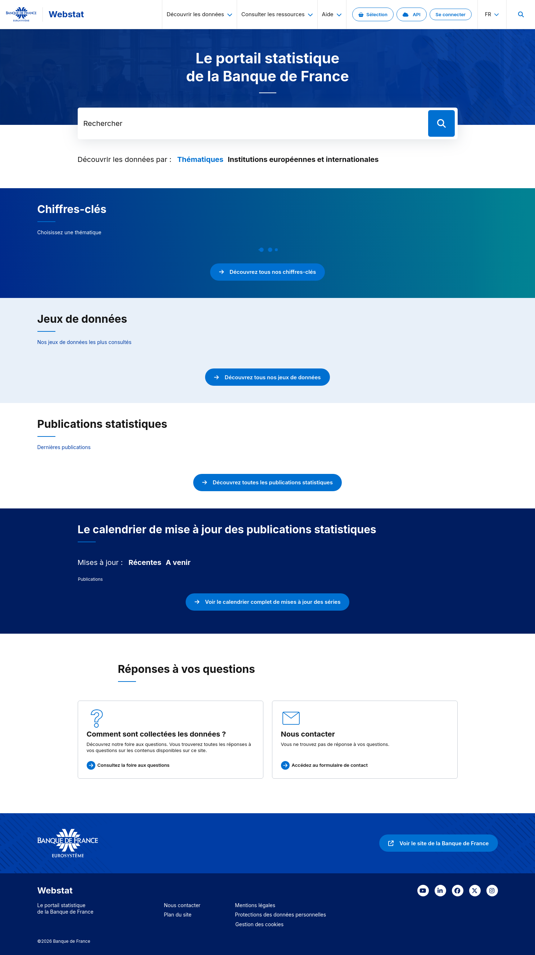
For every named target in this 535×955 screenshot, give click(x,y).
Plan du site (178, 914)
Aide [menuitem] (332, 14)
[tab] (200, 159)
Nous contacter (182, 905)
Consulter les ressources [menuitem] (277, 14)
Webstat (66, 14)
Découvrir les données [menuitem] (199, 14)
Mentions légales (255, 905)
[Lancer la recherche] (441, 123)
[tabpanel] (268, 579)
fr (492, 14)
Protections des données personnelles (280, 914)
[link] (373, 14)
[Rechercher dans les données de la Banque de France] (251, 123)
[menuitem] (520, 14)
